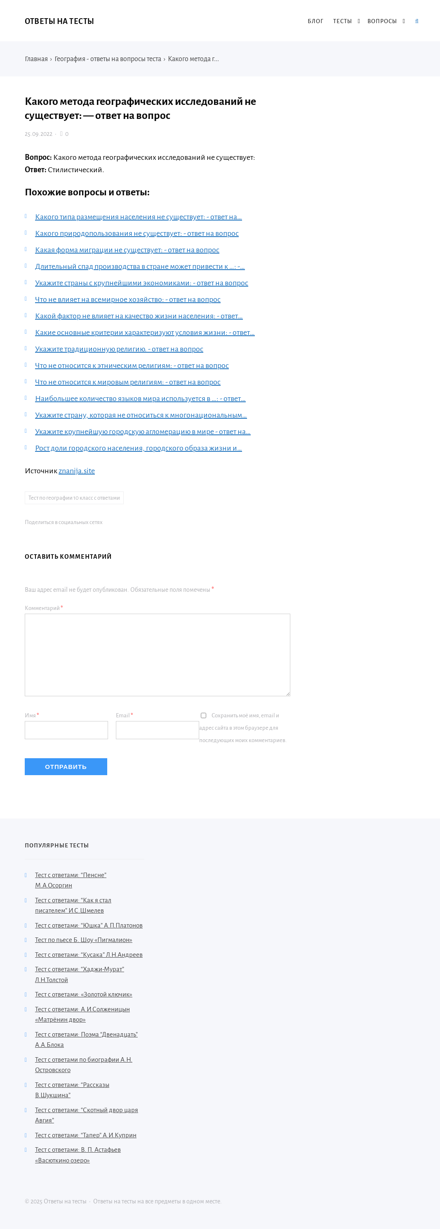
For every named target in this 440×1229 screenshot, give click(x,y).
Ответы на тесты (59, 21)
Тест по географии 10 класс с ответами (74, 498)
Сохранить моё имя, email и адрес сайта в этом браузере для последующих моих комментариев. (243, 727)
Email (124, 715)
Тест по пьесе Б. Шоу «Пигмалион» (83, 939)
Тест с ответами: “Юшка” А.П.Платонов (89, 925)
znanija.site (77, 471)
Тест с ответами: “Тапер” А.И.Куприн (85, 1135)
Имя (32, 715)
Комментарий (44, 608)
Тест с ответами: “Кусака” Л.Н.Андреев (89, 954)
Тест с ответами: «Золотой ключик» (83, 994)
